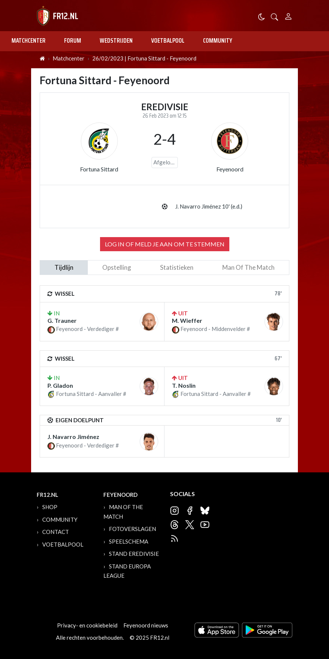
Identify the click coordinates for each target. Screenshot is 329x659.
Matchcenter (28, 40)
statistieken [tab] (176, 267)
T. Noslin (184, 385)
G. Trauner (62, 320)
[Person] (288, 15)
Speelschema (128, 541)
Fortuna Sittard (99, 169)
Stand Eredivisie (134, 553)
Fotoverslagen (132, 528)
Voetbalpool (168, 40)
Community (217, 40)
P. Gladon (60, 385)
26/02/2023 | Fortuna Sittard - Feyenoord (144, 58)
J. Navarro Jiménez (73, 436)
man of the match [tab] (248, 267)
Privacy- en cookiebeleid (87, 625)
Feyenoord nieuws (145, 625)
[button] (274, 16)
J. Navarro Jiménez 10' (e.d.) (208, 206)
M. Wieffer (187, 320)
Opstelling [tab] (116, 267)
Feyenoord (229, 169)
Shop (49, 507)
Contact (55, 531)
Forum (72, 40)
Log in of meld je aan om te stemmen (165, 243)
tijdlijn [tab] (63, 267)
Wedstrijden (116, 40)
